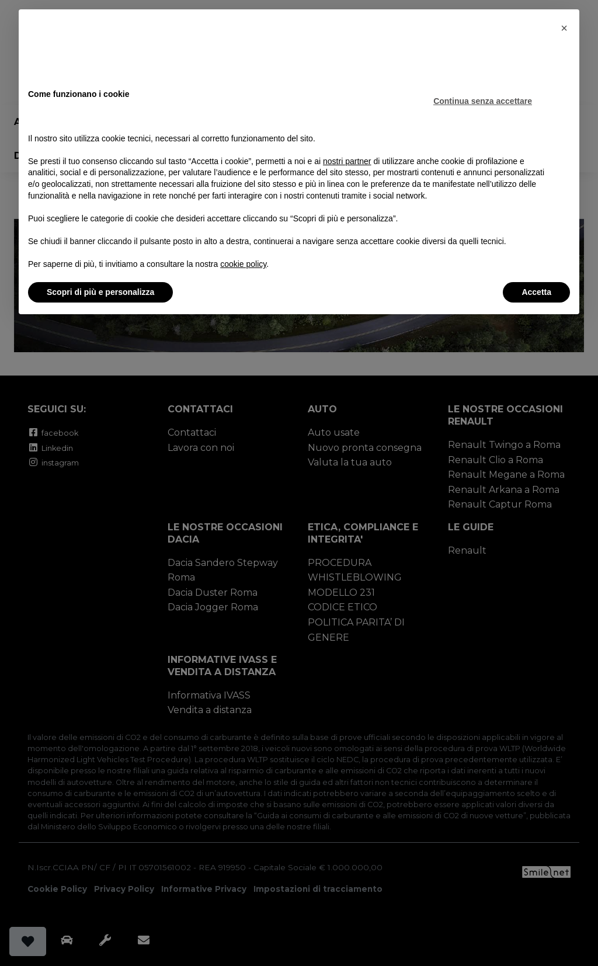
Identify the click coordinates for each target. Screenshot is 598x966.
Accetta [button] (536, 292)
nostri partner (347, 161)
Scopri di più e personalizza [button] (100, 292)
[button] (564, 28)
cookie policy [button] (243, 264)
